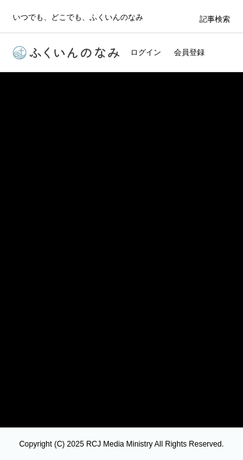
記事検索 (215, 19)
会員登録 (189, 52)
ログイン (145, 52)
